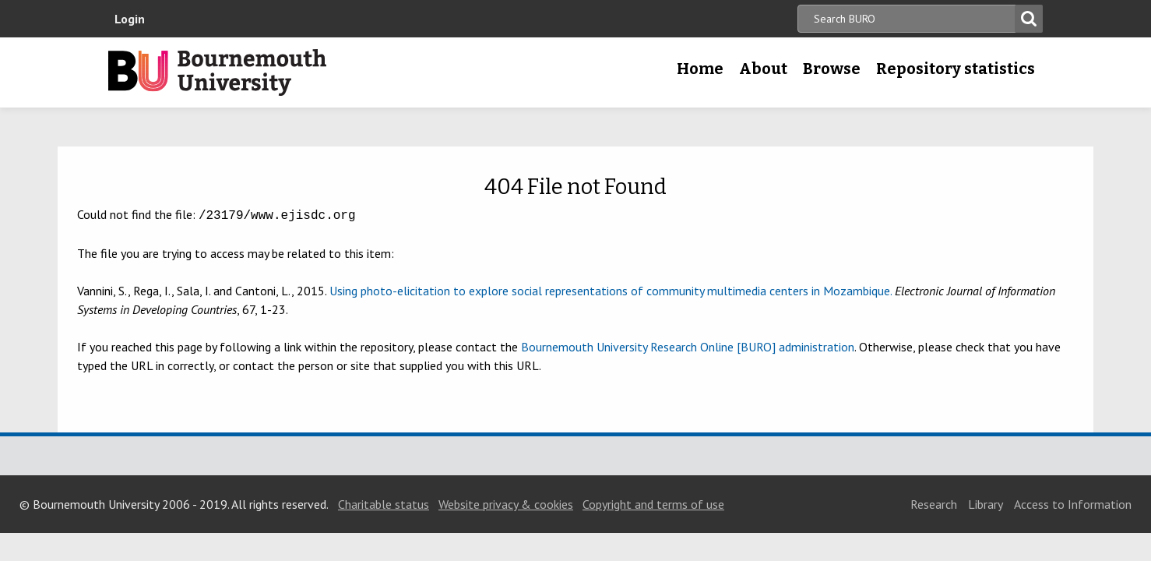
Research (933, 502)
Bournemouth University (217, 72)
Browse (832, 68)
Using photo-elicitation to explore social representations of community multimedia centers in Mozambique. (610, 289)
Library (985, 502)
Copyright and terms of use (653, 502)
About (763, 68)
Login (129, 18)
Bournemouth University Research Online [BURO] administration (687, 345)
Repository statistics (955, 68)
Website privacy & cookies (505, 502)
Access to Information (1073, 502)
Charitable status (383, 502)
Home (700, 68)
